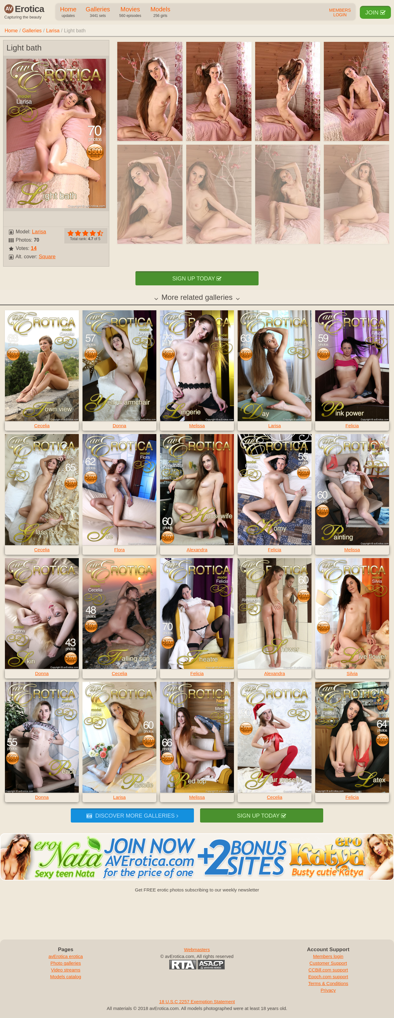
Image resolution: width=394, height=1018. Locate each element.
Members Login (340, 12)
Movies (130, 12)
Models (160, 12)
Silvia (352, 673)
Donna (119, 425)
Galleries (98, 12)
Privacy (328, 990)
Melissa (197, 425)
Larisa (53, 30)
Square (47, 257)
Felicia (352, 425)
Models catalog (65, 976)
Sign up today (197, 279)
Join (375, 12)
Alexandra (197, 549)
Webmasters (197, 949)
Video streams (65, 969)
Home (68, 12)
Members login (328, 956)
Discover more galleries (132, 816)
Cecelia (42, 425)
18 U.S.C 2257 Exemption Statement (197, 1001)
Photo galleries (65, 963)
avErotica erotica (65, 956)
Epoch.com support (328, 976)
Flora (119, 549)
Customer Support (328, 963)
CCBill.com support (328, 969)
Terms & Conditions (328, 983)
